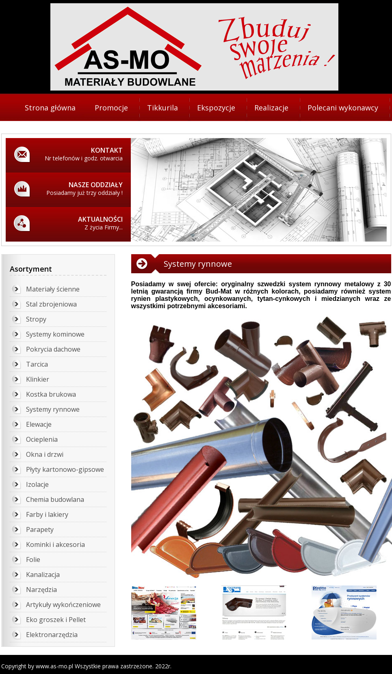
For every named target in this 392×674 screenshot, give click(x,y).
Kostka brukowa (51, 394)
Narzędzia (41, 589)
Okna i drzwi (44, 454)
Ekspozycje (216, 107)
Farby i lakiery (47, 514)
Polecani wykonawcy (343, 107)
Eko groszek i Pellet (56, 619)
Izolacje (37, 484)
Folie (33, 559)
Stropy (36, 319)
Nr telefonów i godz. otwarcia (74, 154)
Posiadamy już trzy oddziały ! (74, 188)
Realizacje (271, 107)
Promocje (111, 107)
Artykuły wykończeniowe (63, 604)
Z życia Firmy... (74, 223)
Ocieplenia (42, 439)
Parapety (40, 529)
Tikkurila (162, 107)
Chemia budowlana (55, 499)
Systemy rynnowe (53, 409)
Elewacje (39, 424)
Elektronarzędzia (52, 634)
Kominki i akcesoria (55, 544)
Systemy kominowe (55, 334)
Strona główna (50, 107)
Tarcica (37, 364)
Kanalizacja (43, 574)
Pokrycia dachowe (53, 349)
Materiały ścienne (53, 289)
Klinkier (37, 379)
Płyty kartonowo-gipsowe (65, 469)
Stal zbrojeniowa (51, 304)
